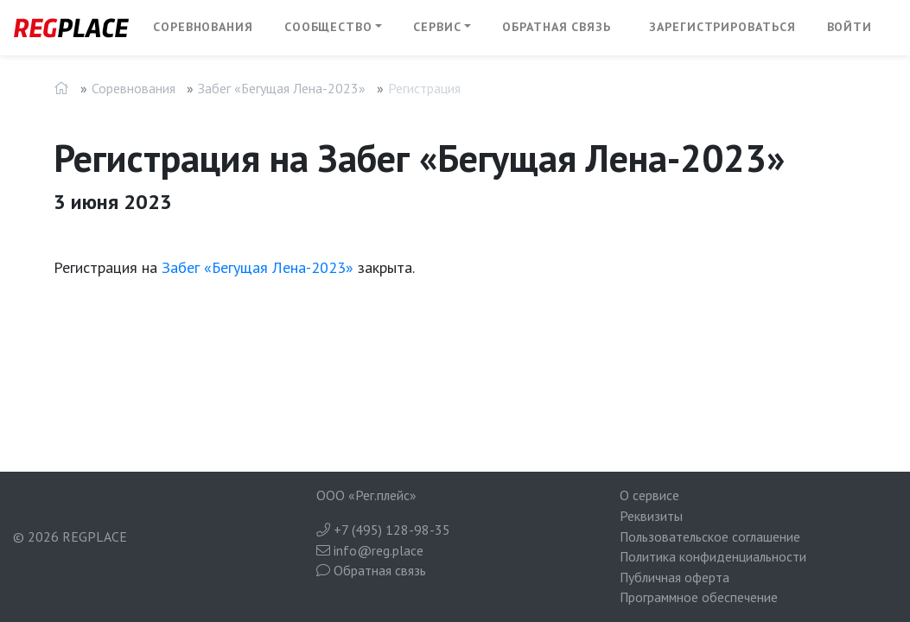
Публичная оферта (674, 577)
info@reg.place (369, 550)
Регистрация (424, 88)
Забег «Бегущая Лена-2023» (282, 88)
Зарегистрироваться (722, 27)
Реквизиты (651, 515)
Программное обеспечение (699, 597)
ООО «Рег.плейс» (366, 495)
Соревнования (203, 27)
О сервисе (649, 495)
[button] (333, 27)
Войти (850, 27)
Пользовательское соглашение (710, 536)
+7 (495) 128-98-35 (383, 529)
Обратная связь (556, 27)
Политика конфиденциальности (713, 556)
